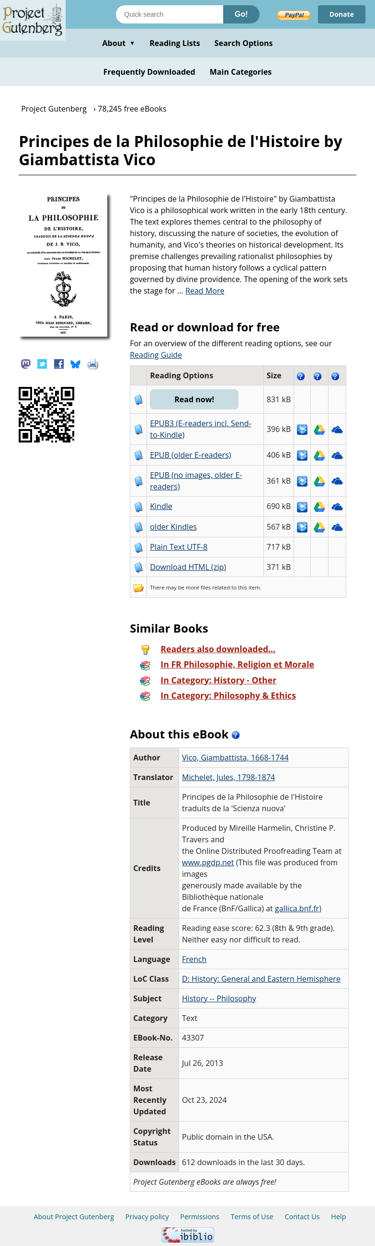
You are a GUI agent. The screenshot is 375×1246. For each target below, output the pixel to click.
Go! (241, 14)
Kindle (161, 506)
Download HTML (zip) (188, 567)
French (194, 959)
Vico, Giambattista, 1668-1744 (235, 757)
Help (338, 1216)
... (201, 290)
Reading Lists (174, 43)
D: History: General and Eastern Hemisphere (261, 979)
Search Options (244, 43)
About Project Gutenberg (74, 1216)
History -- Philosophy (219, 998)
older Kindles (173, 526)
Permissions (199, 1216)
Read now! (194, 399)
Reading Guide (156, 355)
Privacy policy (147, 1216)
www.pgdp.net (208, 862)
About (118, 43)
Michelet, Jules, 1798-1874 (228, 777)
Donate (342, 14)
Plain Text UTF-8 (178, 547)
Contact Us (301, 1216)
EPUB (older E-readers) (190, 455)
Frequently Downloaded (149, 72)
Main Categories (241, 72)
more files (198, 587)
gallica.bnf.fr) (298, 908)
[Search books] (169, 14)
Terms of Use (252, 1216)
